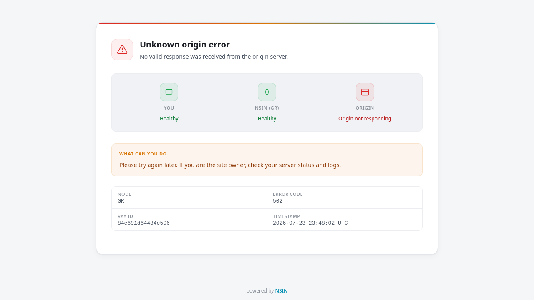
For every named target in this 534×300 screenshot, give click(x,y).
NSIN (281, 290)
